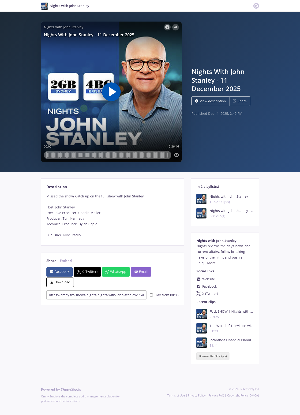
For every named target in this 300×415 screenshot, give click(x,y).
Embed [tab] (66, 260)
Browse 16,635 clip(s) (213, 356)
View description (210, 101)
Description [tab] (56, 186)
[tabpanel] (112, 215)
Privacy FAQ (216, 395)
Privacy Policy (197, 395)
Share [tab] (51, 260)
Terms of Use (176, 395)
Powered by (61, 389)
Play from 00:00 (164, 295)
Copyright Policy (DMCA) (243, 395)
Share (240, 101)
